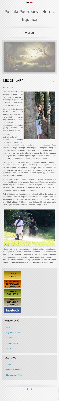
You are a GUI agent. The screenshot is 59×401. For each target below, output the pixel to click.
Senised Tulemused (14, 370)
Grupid (9, 348)
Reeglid (9, 338)
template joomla (58, 393)
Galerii (8, 364)
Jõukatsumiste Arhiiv (14, 375)
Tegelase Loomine (13, 333)
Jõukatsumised (12, 343)
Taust (8, 327)
